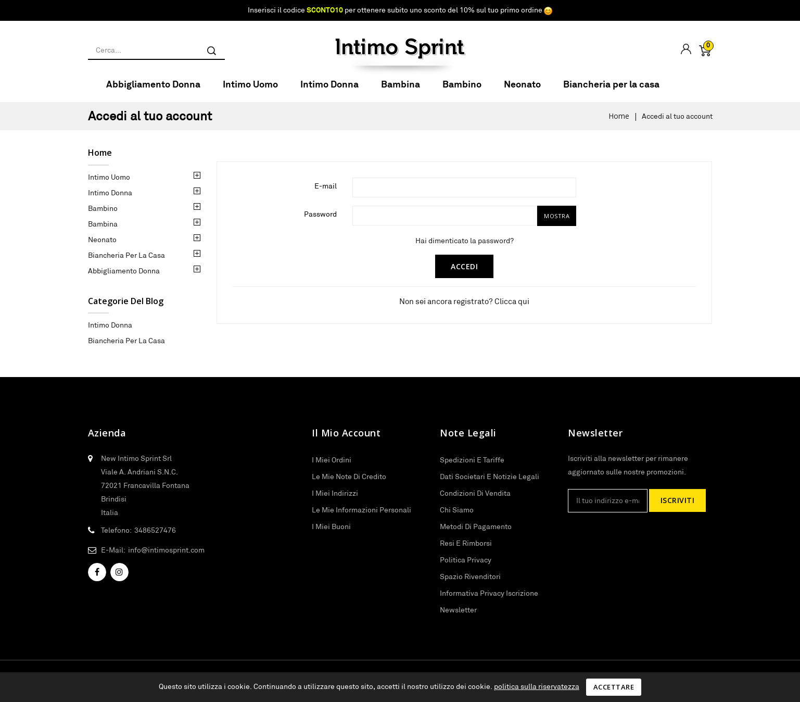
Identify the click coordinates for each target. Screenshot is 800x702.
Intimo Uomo (250, 91)
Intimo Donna (329, 91)
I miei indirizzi (335, 500)
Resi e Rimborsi (466, 550)
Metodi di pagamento (476, 533)
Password (320, 220)
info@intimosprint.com (166, 556)
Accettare (613, 687)
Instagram (119, 579)
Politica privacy (465, 566)
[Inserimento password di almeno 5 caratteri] (444, 222)
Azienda (107, 440)
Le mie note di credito (349, 483)
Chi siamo (457, 516)
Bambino (461, 91)
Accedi (464, 273)
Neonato (522, 91)
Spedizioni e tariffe (472, 466)
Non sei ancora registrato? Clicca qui (464, 308)
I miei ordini (331, 466)
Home (100, 159)
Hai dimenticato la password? (464, 247)
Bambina (400, 91)
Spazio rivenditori (470, 583)
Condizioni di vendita (475, 500)
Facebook (97, 579)
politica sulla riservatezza (536, 686)
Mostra (556, 223)
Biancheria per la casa (611, 91)
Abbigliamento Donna (153, 91)
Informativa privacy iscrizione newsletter (489, 608)
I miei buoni (331, 533)
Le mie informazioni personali (361, 516)
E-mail (325, 192)
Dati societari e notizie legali (489, 483)
